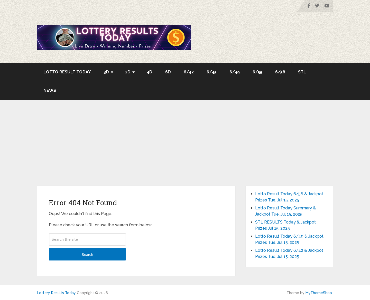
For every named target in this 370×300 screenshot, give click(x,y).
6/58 (280, 72)
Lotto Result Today (67, 72)
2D (128, 72)
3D (106, 72)
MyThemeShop (319, 293)
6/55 (257, 72)
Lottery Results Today (56, 293)
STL (302, 72)
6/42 (189, 72)
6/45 (212, 72)
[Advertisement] (185, 147)
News (49, 90)
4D (149, 72)
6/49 (234, 72)
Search (87, 255)
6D (168, 72)
